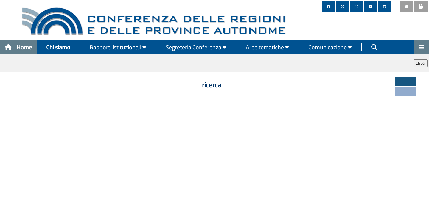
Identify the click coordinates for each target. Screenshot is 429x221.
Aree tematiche (267, 47)
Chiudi (420, 63)
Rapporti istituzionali (118, 47)
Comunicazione (330, 47)
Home (18, 47)
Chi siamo (58, 47)
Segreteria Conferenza (196, 47)
